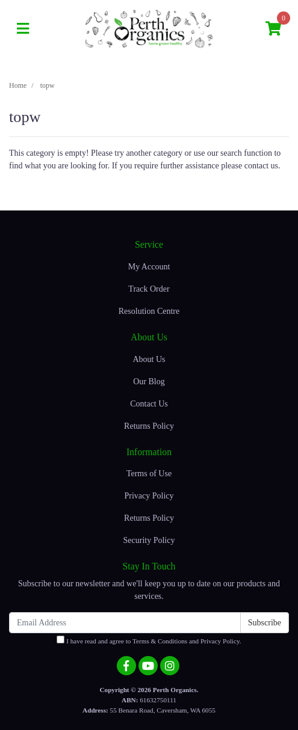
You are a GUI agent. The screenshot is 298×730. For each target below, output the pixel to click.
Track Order (148, 288)
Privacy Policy (148, 495)
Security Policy (149, 540)
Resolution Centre (149, 311)
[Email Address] (125, 622)
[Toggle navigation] (23, 29)
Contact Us (149, 403)
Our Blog (149, 381)
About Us (148, 359)
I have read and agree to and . (149, 640)
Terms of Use (149, 473)
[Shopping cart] (273, 29)
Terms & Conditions (159, 641)
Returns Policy (149, 426)
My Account (149, 266)
